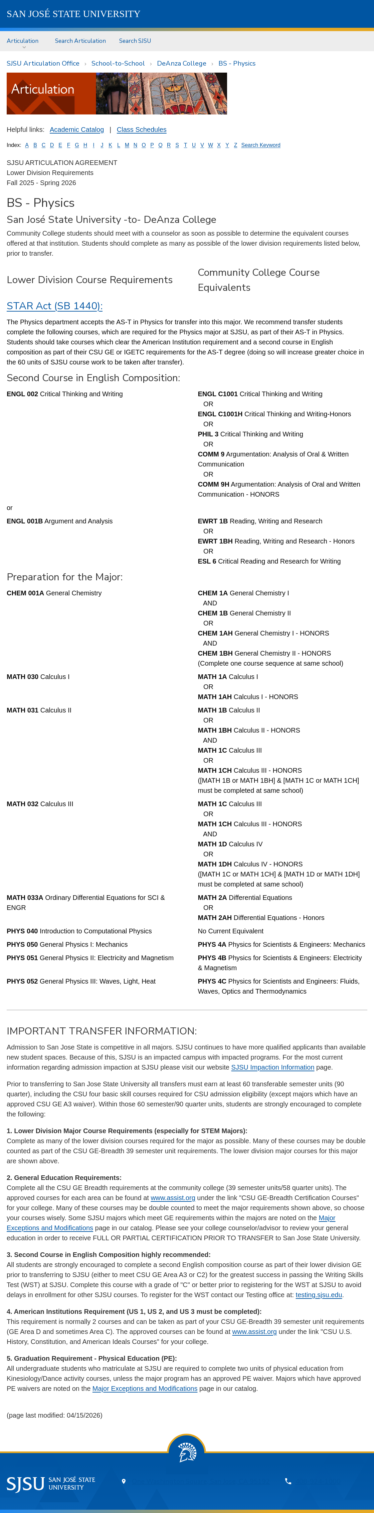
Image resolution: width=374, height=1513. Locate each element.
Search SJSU (135, 41)
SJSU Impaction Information (273, 1067)
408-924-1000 (318, 1481)
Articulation (22, 41)
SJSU (74, 13)
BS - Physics (237, 63)
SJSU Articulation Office (43, 63)
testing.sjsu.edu (319, 1294)
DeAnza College (181, 63)
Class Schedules (142, 129)
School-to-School (118, 63)
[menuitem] (24, 41)
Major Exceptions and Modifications (145, 1388)
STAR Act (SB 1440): (55, 306)
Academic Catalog (77, 129)
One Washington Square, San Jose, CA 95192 (201, 1481)
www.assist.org (173, 1197)
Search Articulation (80, 41)
